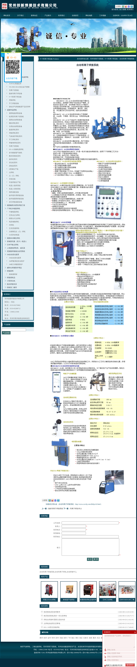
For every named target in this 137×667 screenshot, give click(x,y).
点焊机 (11, 172)
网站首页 (7, 15)
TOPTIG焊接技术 (15, 84)
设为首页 (115, 9)
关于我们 (20, 15)
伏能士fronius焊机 (49, 605)
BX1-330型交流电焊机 (52, 633)
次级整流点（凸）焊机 (17, 232)
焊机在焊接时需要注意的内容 (54, 625)
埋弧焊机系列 (14, 133)
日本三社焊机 (108, 605)
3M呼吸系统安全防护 (16, 261)
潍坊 (77, 643)
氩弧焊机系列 (14, 130)
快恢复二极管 (12, 287)
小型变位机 (11, 281)
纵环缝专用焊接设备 (16, 195)
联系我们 (130, 9)
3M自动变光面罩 (13, 255)
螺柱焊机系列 (14, 123)
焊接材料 (10, 271)
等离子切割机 (14, 90)
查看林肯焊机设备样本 (88, 605)
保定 (81, 643)
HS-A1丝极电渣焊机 (16, 149)
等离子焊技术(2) (76, 509)
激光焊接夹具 (12, 284)
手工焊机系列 (14, 139)
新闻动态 (34, 15)
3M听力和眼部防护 (16, 264)
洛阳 (90, 643)
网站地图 (89, 15)
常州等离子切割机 (96, 59)
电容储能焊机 (14, 222)
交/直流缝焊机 (14, 228)
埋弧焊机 (12, 100)
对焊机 (11, 225)
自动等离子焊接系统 (47, 577)
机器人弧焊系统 (15, 186)
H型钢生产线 (13, 169)
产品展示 (48, 15)
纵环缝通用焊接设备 (16, 199)
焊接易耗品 (11, 278)
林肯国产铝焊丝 (69, 605)
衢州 (41, 643)
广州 (69, 643)
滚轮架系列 (13, 166)
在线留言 (75, 15)
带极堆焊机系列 (15, 143)
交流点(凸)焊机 (14, 215)
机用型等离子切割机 (16, 116)
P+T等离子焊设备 (15, 97)
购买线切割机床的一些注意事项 (55, 621)
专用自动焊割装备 (15, 126)
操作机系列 (13, 159)
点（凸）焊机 (14, 176)
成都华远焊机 (12, 110)
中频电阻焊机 (14, 212)
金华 (49, 643)
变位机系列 (13, 162)
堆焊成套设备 (14, 192)
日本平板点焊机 (12, 245)
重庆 (94, 643)
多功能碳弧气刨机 (15, 153)
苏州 (57, 643)
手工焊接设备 (14, 103)
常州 (53, 643)
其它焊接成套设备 (15, 202)
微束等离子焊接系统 (55, 509)
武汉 (98, 643)
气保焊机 (27, 652)
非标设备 (12, 179)
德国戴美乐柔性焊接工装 (16, 205)
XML (101, 658)
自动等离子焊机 (60, 577)
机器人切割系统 (15, 189)
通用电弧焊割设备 (15, 113)
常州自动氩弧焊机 (64, 652)
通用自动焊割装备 (15, 120)
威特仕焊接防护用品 (14, 268)
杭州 (45, 643)
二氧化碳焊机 (37, 652)
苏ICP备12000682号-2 (90, 658)
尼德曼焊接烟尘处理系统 (16, 251)
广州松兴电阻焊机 (13, 209)
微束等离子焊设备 (15, 93)
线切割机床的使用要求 (52, 617)
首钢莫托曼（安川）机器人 (17, 241)
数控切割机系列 (15, 156)
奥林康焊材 (13, 274)
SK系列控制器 (14, 235)
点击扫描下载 (11, 78)
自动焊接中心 (72, 577)
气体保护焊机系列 (15, 136)
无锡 (61, 643)
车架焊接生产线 (15, 182)
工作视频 (102, 15)
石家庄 (85, 643)
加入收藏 (122, 9)
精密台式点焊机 (15, 218)
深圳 (65, 643)
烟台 (73, 643)
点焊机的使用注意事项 (52, 629)
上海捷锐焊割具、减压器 (16, 248)
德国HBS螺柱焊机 (13, 238)
